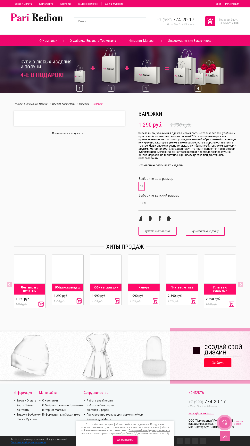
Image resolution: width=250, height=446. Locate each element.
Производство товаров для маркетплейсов (115, 414)
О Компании (48, 41)
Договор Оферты (98, 409)
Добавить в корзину (205, 231)
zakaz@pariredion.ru (201, 413)
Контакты (65, 4)
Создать (218, 363)
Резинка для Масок (99, 419)
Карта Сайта (46, 4)
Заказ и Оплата (23, 4)
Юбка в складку (106, 287)
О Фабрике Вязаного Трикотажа (93, 41)
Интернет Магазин (142, 41)
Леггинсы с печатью (29, 289)
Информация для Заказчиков (189, 41)
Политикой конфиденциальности (149, 430)
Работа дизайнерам (100, 400)
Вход (218, 4)
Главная (19, 104)
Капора (143, 287)
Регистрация (232, 4)
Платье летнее (182, 287)
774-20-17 (175, 19)
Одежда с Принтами (65, 104)
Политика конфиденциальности (28, 442)
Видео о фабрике (88, 4)
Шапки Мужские (114, 4)
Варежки (85, 104)
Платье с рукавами (220, 289)
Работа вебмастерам (100, 405)
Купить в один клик (157, 231)
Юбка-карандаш (67, 287)
